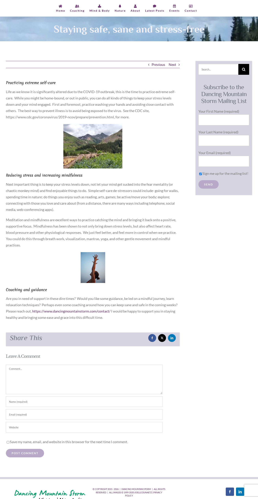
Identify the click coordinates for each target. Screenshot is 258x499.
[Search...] (218, 69)
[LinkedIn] (240, 492)
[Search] (243, 69)
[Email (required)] (84, 414)
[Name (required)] (84, 401)
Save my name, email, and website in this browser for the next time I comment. (69, 442)
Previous (158, 64)
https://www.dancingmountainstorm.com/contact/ (71, 311)
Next (172, 64)
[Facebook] (230, 492)
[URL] (84, 427)
